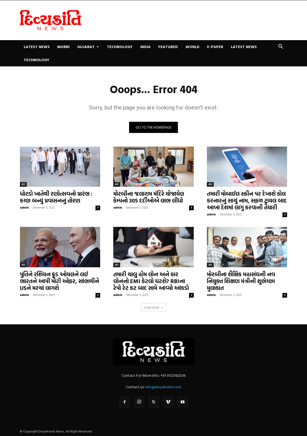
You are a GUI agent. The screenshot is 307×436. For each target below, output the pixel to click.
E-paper (215, 46)
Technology (120, 46)
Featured (168, 46)
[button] (280, 47)
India (145, 46)
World (192, 46)
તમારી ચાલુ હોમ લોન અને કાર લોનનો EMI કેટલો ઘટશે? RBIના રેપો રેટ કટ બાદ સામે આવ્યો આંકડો (151, 281)
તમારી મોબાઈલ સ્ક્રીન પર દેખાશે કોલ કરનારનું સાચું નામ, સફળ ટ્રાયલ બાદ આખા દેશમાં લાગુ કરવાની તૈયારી (247, 200)
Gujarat (88, 46)
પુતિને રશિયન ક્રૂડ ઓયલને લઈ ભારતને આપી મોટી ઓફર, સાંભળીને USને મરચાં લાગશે (59, 281)
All (23, 184)
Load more (153, 307)
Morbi (63, 46)
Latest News (37, 46)
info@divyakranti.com (163, 387)
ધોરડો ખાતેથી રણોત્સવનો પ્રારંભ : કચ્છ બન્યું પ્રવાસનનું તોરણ (56, 197)
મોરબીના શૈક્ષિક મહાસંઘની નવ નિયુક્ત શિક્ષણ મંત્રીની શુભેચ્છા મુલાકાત (241, 281)
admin (24, 207)
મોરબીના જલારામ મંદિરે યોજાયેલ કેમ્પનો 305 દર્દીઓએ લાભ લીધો (148, 197)
